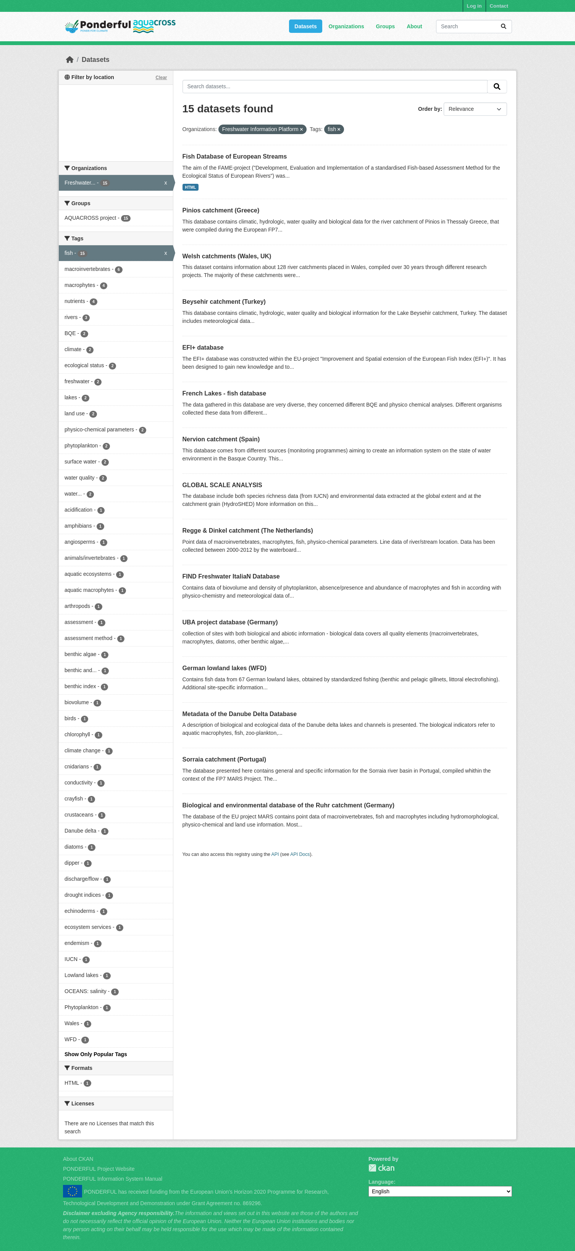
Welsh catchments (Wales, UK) (227, 256)
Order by (429, 109)
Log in (474, 6)
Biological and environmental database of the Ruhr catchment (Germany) (289, 805)
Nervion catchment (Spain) (221, 439)
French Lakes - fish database (225, 393)
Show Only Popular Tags (96, 1054)
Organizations (346, 26)
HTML (190, 187)
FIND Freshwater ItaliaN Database (231, 576)
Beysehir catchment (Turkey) (224, 301)
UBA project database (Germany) (230, 622)
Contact (499, 6)
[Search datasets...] (474, 26)
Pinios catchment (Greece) (221, 210)
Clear (161, 77)
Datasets (305, 26)
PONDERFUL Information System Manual (112, 1179)
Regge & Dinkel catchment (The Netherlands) (248, 530)
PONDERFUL (381, 1168)
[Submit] (503, 26)
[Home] (70, 59)
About (414, 26)
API (275, 854)
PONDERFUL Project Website (99, 1169)
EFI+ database (203, 347)
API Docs (300, 854)
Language (381, 1182)
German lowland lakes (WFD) (225, 668)
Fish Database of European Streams (235, 156)
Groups (385, 26)
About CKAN (78, 1159)
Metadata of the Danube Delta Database (240, 714)
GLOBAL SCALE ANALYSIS (222, 485)
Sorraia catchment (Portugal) (225, 759)
